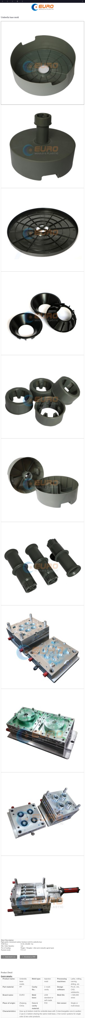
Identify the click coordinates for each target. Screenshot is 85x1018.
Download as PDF (29, 957)
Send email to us (10, 957)
